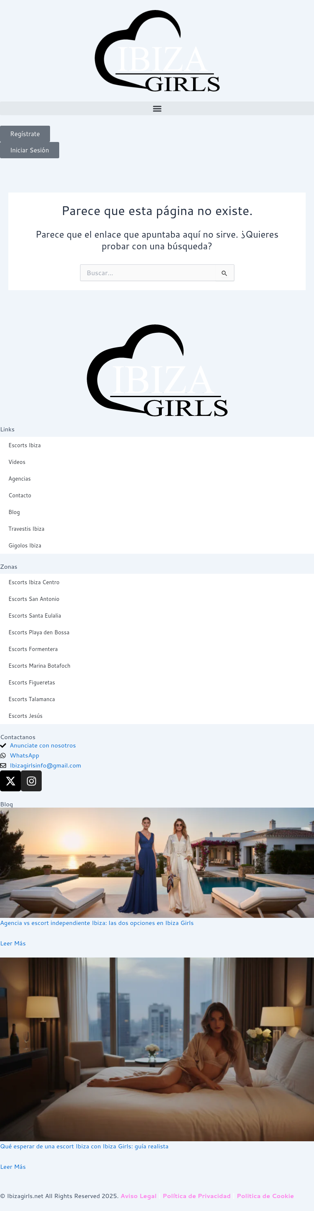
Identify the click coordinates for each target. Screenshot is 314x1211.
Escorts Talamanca (31, 699)
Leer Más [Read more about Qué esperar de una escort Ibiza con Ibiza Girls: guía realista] (13, 1166)
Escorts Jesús (25, 716)
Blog (14, 512)
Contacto (19, 495)
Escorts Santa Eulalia (34, 615)
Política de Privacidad (197, 1195)
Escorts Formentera (33, 649)
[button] (157, 108)
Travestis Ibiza (26, 528)
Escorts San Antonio (33, 599)
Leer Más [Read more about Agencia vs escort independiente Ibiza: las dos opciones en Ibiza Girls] (13, 943)
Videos (16, 462)
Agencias (19, 478)
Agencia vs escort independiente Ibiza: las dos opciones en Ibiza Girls (96, 922)
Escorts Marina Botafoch (39, 665)
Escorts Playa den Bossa (39, 632)
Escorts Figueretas (31, 682)
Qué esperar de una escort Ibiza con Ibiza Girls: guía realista (84, 1146)
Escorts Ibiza (24, 445)
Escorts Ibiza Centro (34, 582)
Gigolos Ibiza (24, 545)
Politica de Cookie (265, 1195)
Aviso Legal (139, 1195)
